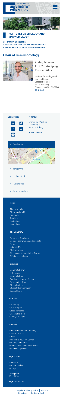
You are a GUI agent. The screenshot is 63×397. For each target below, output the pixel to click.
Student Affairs (16, 285)
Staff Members (16, 250)
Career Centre (15, 291)
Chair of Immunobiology (33, 48)
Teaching (13, 218)
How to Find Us (16, 333)
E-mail (41, 90)
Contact (34, 117)
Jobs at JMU (15, 247)
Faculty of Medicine (16, 42)
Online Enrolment (17, 314)
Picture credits (16, 365)
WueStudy (14, 304)
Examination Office (18, 282)
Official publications (18, 256)
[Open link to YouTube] (12, 134)
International (15, 224)
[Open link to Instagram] (12, 123)
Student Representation (20, 288)
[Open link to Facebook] (20, 129)
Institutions (14, 221)
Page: (11, 381)
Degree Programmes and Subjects (25, 241)
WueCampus (15, 308)
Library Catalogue (17, 316)
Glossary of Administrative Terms (24, 253)
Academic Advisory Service (21, 279)
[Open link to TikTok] (20, 123)
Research (14, 215)
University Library (17, 270)
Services (13, 264)
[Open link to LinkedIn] (12, 129)
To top (12, 368)
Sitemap (13, 362)
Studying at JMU (17, 212)
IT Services (14, 273)
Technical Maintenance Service (23, 345)
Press (12, 337)
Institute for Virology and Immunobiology (26, 35)
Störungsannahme (18, 342)
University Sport (16, 276)
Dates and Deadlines (19, 238)
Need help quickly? (18, 348)
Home (12, 203)
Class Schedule (16, 311)
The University (16, 209)
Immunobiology (12, 48)
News (12, 244)
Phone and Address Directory (22, 330)
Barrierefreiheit (37, 393)
